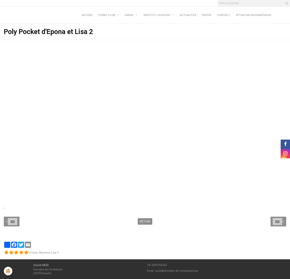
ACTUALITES (188, 15)
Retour (145, 221)
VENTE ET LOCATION (156, 15)
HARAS (129, 15)
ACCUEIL (87, 15)
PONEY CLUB (107, 15)
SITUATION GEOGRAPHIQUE (253, 15)
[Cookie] (8, 271)
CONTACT (223, 15)
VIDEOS (206, 15)
